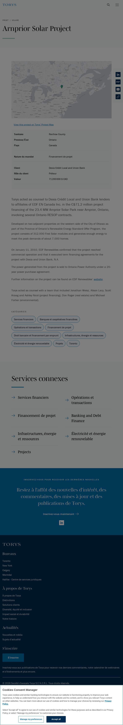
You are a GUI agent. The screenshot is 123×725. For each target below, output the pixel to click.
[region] (61, 705)
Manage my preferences (31, 719)
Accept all (56, 719)
